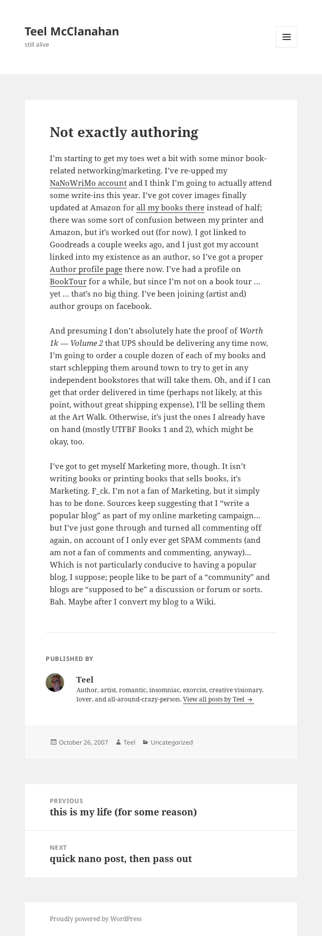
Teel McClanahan (72, 30)
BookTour (68, 281)
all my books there (170, 207)
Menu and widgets (286, 47)
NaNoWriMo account (88, 183)
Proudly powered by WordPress (96, 918)
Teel (129, 742)
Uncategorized (172, 742)
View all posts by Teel (214, 699)
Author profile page (86, 269)
